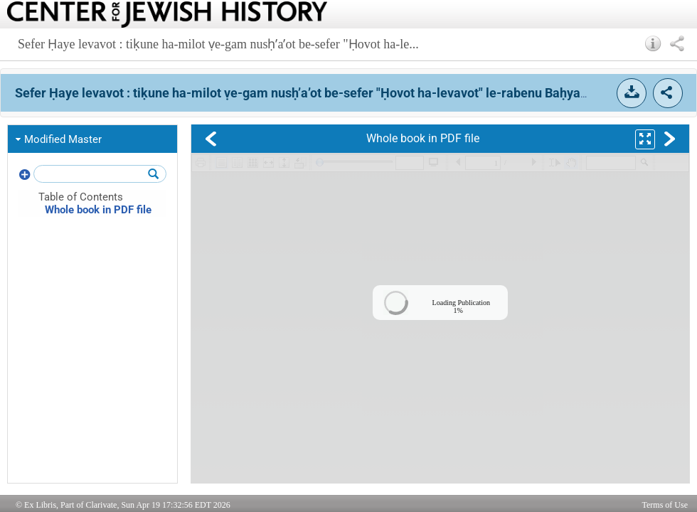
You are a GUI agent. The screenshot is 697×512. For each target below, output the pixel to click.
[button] (653, 43)
